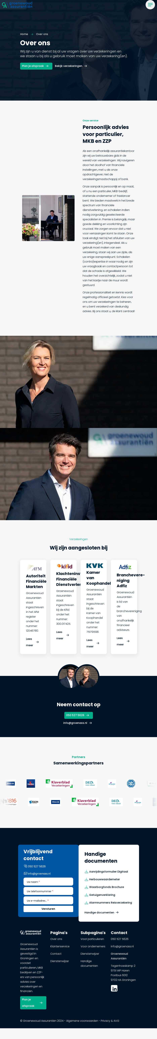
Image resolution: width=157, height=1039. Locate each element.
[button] (17, 5)
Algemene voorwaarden (82, 1022)
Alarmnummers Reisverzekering (110, 905)
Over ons (56, 941)
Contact (55, 956)
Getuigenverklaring (102, 897)
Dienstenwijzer (59, 964)
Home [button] (24, 35)
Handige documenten (99, 915)
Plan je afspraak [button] (33, 66)
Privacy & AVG (110, 1022)
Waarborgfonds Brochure (106, 889)
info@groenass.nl (122, 949)
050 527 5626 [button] (75, 714)
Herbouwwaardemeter (104, 882)
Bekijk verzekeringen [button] (68, 66)
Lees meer (29, 645)
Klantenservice (60, 949)
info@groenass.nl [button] (75, 721)
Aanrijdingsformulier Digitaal (108, 874)
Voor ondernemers (93, 949)
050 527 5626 (119, 941)
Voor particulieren (92, 941)
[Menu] (150, 4)
